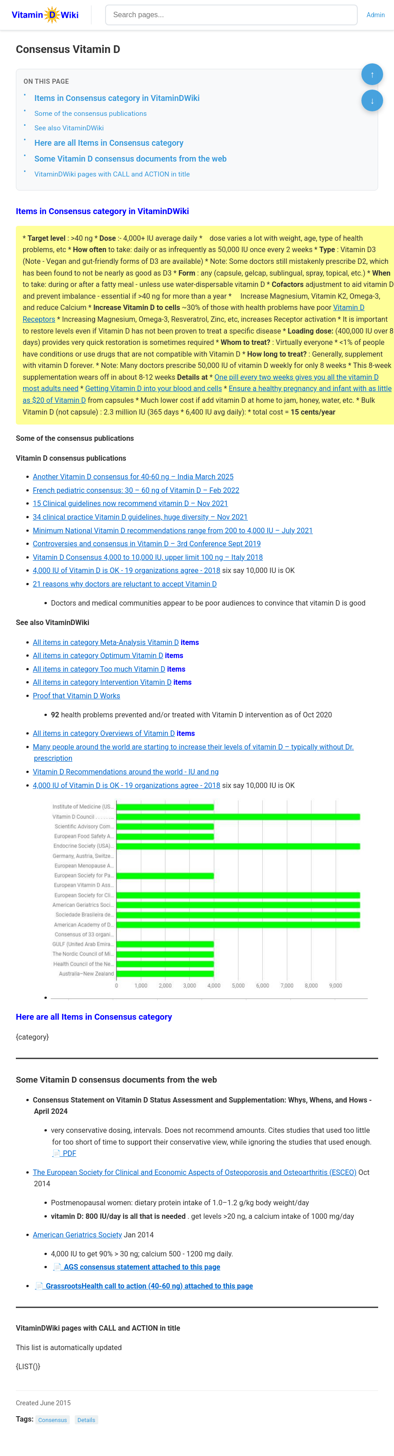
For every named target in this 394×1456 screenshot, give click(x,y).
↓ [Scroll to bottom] (372, 100)
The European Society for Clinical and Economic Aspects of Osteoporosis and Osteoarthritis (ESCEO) (194, 1172)
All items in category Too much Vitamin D (99, 669)
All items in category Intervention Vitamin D (102, 682)
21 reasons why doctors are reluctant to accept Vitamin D (124, 584)
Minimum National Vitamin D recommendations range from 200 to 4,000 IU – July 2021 (173, 530)
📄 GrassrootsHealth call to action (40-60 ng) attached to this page (144, 1286)
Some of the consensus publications (90, 114)
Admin (376, 15)
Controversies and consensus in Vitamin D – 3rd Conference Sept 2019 (146, 543)
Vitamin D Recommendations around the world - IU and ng (126, 772)
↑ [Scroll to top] (372, 74)
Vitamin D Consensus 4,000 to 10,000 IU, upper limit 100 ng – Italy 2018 (148, 557)
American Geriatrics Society (77, 1235)
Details (86, 1419)
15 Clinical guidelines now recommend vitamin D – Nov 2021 (130, 503)
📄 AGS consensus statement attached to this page (136, 1267)
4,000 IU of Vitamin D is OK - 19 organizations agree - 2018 (126, 570)
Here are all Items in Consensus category (108, 143)
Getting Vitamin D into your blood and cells (153, 388)
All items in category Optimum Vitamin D (98, 655)
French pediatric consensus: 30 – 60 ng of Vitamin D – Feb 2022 (136, 490)
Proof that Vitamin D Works (76, 696)
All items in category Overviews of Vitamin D (104, 733)
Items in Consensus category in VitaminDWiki (117, 98)
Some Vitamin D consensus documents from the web (130, 158)
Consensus (52, 1419)
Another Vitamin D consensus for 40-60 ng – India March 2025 (133, 477)
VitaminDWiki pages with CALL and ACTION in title (112, 174)
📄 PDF (64, 1153)
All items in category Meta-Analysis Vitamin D (106, 642)
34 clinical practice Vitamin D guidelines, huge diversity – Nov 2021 (140, 517)
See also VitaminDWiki (69, 128)
